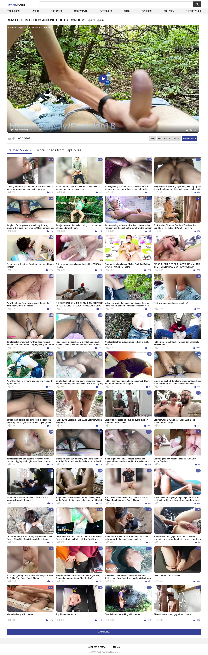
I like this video (9, 138)
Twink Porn (13, 11)
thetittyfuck (193, 11)
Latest (35, 11)
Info (153, 139)
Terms (116, 647)
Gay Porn (146, 11)
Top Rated (56, 11)
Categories (106, 11)
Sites (126, 11)
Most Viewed (81, 11)
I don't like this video (13, 138)
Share (177, 139)
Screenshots (164, 139)
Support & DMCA (96, 647)
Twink (16, 4)
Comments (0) (189, 139)
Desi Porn (169, 11)
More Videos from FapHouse (58, 150)
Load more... (104, 632)
